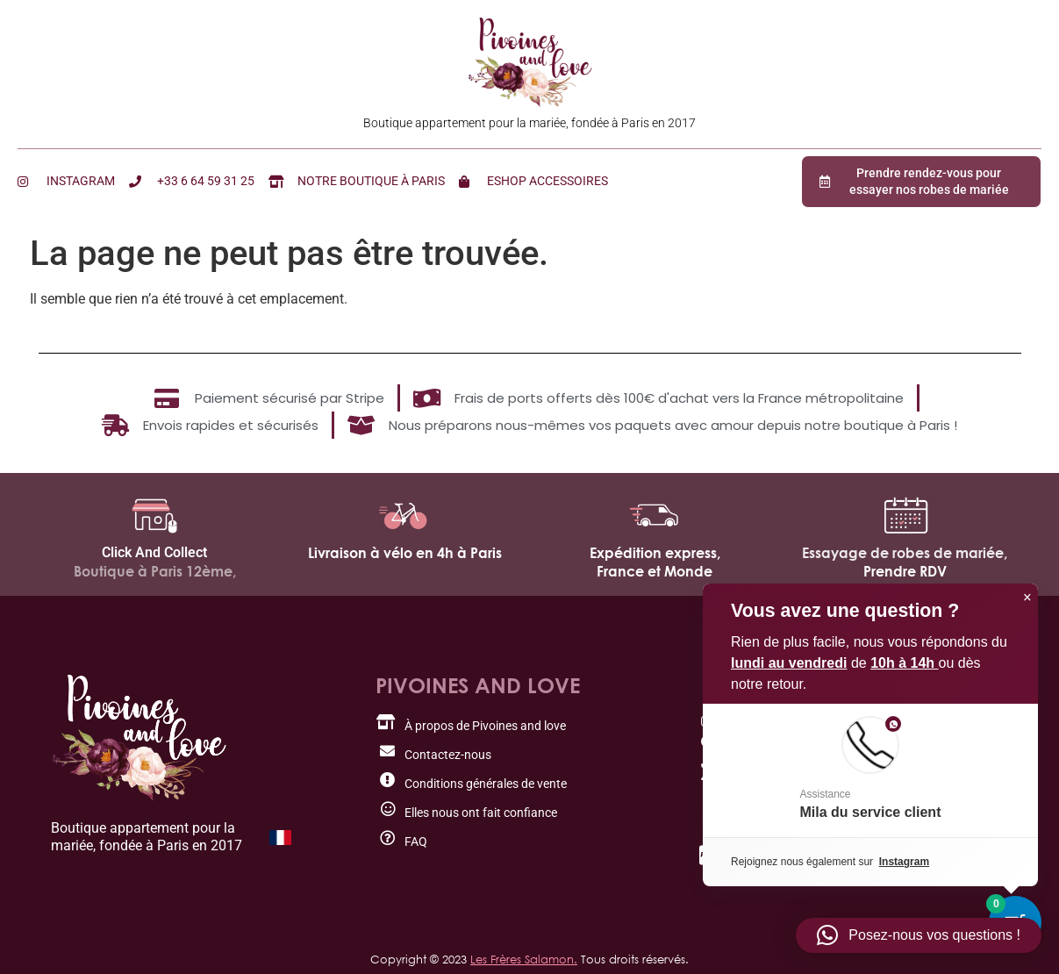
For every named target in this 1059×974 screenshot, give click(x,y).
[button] (918, 935)
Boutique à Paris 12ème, (155, 571)
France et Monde (654, 571)
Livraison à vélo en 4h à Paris (405, 553)
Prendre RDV (905, 571)
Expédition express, (655, 553)
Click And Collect (154, 552)
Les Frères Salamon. (523, 959)
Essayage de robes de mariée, (904, 553)
